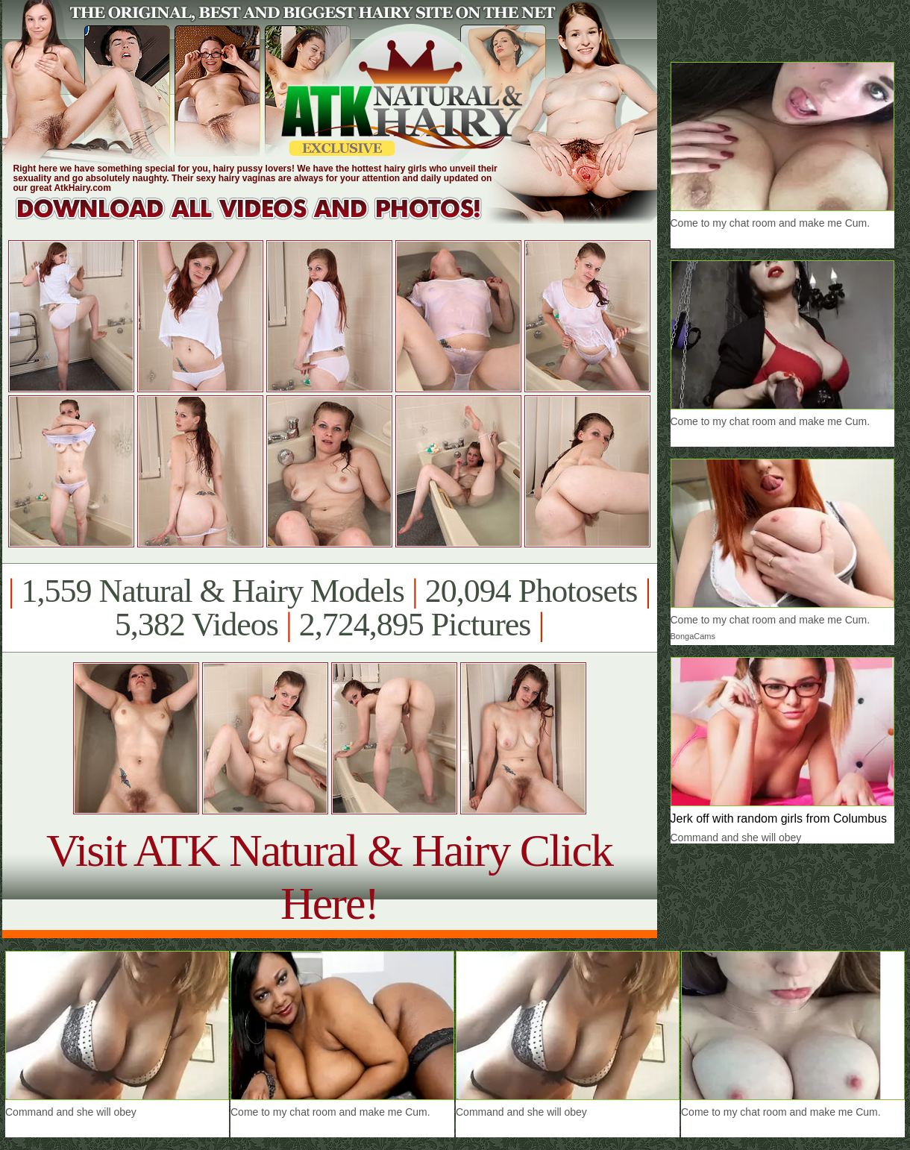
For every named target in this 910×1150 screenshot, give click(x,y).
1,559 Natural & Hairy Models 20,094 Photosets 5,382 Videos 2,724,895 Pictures (329, 607)
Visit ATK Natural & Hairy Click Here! (329, 877)
